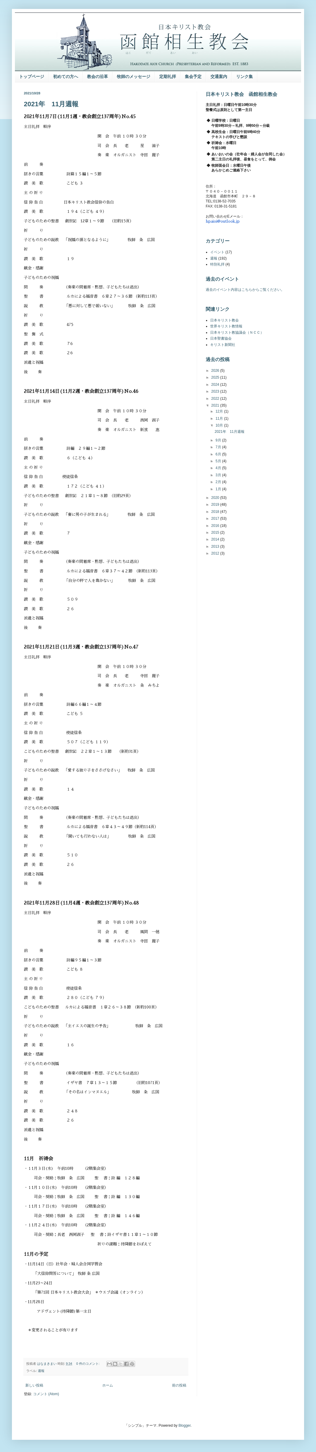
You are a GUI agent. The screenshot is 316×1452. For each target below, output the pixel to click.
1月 (219, 489)
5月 (219, 461)
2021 (215, 405)
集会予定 (193, 76)
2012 (215, 553)
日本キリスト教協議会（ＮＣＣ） (237, 332)
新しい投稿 (34, 1385)
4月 (219, 468)
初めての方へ (65, 76)
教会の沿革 (97, 76)
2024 (215, 384)
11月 (220, 418)
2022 (215, 398)
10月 (220, 425)
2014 (215, 539)
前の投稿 (179, 1385)
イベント (217, 252)
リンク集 (244, 76)
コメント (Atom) (46, 1394)
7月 (219, 447)
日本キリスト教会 (224, 320)
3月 (219, 475)
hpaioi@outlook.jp (223, 221)
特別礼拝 (217, 264)
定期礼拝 (167, 76)
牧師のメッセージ (133, 76)
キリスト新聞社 (222, 345)
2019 (215, 504)
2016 (215, 526)
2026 (215, 371)
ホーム (107, 1385)
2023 (215, 391)
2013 (215, 546)
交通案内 (218, 76)
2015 (215, 532)
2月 (219, 482)
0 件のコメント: (88, 1363)
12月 (220, 411)
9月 (219, 440)
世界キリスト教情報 (226, 326)
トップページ (31, 76)
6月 (219, 454)
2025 (215, 377)
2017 (215, 518)
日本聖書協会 (221, 338)
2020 (215, 498)
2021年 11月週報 (51, 104)
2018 (215, 512)
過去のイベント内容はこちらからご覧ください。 (245, 290)
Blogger (185, 1425)
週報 (41, 1371)
